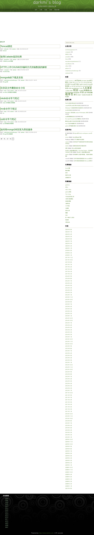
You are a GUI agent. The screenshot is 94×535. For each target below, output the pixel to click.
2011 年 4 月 (68, 404)
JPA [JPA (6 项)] (74, 82)
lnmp (5, 90)
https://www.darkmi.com (46, 533)
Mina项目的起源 (76, 148)
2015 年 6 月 (68, 306)
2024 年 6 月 (68, 234)
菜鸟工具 (67, 210)
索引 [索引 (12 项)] (75, 95)
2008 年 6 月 (68, 474)
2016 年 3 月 (68, 290)
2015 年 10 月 (69, 299)
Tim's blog (68, 194)
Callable (5, 61)
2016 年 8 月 (68, 278)
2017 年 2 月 (68, 273)
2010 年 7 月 (68, 423)
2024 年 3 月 (68, 236)
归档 (50, 9)
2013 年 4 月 (68, 357)
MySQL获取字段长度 (70, 103)
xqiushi (67, 142)
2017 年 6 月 (68, 267)
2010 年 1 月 (68, 437)
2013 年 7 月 (68, 350)
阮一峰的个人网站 (69, 217)
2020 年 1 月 (68, 248)
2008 (6, 525)
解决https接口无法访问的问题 (72, 121)
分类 (41, 9)
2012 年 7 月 (68, 376)
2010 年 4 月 (68, 430)
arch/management (70, 49)
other (66, 66)
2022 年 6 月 (68, 243)
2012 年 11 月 (69, 367)
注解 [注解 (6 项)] (85, 92)
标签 (45, 9)
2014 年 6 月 (68, 325)
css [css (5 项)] (73, 80)
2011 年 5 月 (68, 402)
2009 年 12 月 (69, 439)
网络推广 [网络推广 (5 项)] (79, 95)
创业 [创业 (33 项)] (75, 90)
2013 (6, 515)
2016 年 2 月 (68, 292)
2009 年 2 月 (68, 462)
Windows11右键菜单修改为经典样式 (74, 108)
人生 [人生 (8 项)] (80, 88)
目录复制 (11, 123)
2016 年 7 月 (68, 281)
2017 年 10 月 (69, 260)
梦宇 (66, 173)
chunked (5, 71)
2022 (6, 501)
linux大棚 (67, 168)
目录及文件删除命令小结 (13, 88)
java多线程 (10, 61)
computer (6, 70)
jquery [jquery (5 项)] (76, 82)
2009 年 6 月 (68, 453)
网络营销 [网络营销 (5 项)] (84, 95)
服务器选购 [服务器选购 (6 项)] (76, 92)
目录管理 (14, 92)
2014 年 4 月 (68, 330)
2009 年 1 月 (68, 465)
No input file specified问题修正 (73, 119)
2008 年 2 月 (68, 483)
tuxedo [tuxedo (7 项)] (86, 86)
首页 (36, 9)
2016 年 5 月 (68, 285)
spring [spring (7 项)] (78, 86)
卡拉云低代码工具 (69, 196)
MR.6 (66, 187)
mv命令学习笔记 (9, 108)
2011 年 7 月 (68, 397)
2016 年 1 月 (68, 295)
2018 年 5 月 (68, 250)
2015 (6, 511)
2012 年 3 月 (68, 385)
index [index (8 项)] (84, 80)
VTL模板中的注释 (79, 139)
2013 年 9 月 (68, 346)
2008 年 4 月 (68, 479)
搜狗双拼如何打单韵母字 (80, 146)
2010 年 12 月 (69, 413)
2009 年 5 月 (68, 455)
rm (3, 92)
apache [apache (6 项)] (71, 80)
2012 (6, 517)
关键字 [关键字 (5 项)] (71, 90)
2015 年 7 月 (68, 304)
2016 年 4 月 (68, 288)
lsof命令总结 (68, 110)
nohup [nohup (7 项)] (85, 84)
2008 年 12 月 (69, 467)
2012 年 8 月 (68, 374)
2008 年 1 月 (68, 486)
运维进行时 (68, 177)
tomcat (4, 50)
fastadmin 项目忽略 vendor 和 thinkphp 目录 (76, 112)
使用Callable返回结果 (11, 56)
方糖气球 (67, 203)
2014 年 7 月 (68, 323)
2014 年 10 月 (69, 320)
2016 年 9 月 (68, 276)
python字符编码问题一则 (71, 126)
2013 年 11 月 (69, 341)
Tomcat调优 (6, 46)
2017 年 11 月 (69, 257)
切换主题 (56, 9)
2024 (6, 499)
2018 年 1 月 (68, 255)
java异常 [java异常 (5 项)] (70, 82)
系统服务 (10, 134)
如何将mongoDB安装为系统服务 (16, 129)
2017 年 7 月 (68, 264)
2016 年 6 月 (68, 283)
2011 (6, 519)
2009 (6, 523)
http (9, 71)
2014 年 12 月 (69, 318)
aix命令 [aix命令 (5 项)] (66, 80)
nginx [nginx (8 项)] (81, 84)
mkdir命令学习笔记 (10, 98)
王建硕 (67, 208)
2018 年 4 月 (68, 253)
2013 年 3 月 (68, 360)
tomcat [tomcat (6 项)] (82, 86)
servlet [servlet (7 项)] (74, 86)
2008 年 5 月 (68, 476)
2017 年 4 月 (68, 271)
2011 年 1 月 (68, 411)
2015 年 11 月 (69, 297)
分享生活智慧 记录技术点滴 (47, 6)
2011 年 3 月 (68, 406)
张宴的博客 (68, 201)
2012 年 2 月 (68, 388)
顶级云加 (67, 222)
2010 (6, 521)
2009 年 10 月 (69, 444)
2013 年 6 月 (68, 353)
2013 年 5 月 (68, 355)
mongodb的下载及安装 (12, 77)
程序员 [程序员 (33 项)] (69, 94)
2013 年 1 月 (68, 362)
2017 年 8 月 (68, 262)
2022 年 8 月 (68, 239)
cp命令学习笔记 (8, 119)
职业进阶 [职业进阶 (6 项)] (88, 95)
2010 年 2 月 (68, 434)
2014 (6, 513)
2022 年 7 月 (68, 241)
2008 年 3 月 (68, 481)
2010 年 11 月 (69, 416)
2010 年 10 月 (69, 418)
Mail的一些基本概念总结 (83, 152)
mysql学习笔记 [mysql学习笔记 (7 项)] (75, 84)
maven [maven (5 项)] (82, 82)
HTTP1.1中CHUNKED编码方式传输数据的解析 (24, 67)
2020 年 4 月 (68, 246)
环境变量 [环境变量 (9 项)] (90, 92)
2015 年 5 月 (68, 308)
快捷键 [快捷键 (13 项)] (86, 90)
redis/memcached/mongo (10, 80)
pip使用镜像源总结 (70, 116)
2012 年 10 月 (69, 369)
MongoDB (5, 82)
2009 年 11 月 (69, 441)
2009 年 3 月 (68, 460)
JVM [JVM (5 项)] (79, 82)
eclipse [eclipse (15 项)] (78, 80)
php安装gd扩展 (77, 137)
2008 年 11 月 (69, 469)
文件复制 (6, 123)
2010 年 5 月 (68, 427)
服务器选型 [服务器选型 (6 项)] (71, 92)
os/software (68, 63)
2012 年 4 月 (68, 383)
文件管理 (9, 92)
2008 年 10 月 (69, 472)
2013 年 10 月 (69, 343)
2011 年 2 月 (68, 409)
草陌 (66, 148)
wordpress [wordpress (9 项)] (75, 88)
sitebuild (6, 49)
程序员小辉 (68, 175)
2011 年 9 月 (68, 395)
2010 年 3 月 (68, 432)
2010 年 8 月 (68, 420)
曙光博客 (67, 170)
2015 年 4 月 (68, 311)
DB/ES (67, 54)
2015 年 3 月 (68, 313)
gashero (67, 185)
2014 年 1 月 (68, 336)
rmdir (5, 92)
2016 (6, 509)
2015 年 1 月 (68, 315)
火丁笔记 (67, 206)
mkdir (4, 102)
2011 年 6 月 (68, 399)
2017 (6, 507)
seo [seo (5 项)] (70, 86)
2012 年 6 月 (68, 378)
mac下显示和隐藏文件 (70, 123)
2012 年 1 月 (68, 390)
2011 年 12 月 (69, 392)
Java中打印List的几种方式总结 (73, 105)
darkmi (14, 49)
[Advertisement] (47, 27)
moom (66, 137)
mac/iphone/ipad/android (71, 61)
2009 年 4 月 (68, 458)
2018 (6, 505)
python (67, 68)
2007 (6, 527)
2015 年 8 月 (68, 301)
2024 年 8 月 (68, 229)
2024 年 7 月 (68, 232)
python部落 (68, 192)
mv (3, 113)
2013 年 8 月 (68, 348)
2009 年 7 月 (68, 451)
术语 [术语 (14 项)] (82, 92)
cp (3, 123)
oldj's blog (68, 189)
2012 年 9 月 (68, 371)
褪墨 (66, 212)
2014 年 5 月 (68, 327)
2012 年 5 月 (68, 381)
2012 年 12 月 (69, 365)
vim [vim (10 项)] (70, 88)
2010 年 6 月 (68, 425)
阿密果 (67, 220)
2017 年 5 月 (68, 269)
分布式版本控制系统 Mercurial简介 (83, 158)
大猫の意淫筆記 (69, 199)
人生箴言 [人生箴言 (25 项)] (87, 88)
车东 (66, 215)
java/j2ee (6, 59)
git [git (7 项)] (82, 80)
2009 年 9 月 (68, 446)
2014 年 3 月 (68, 332)
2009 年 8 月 (68, 448)
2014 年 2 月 (68, 334)
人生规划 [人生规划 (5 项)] (67, 90)
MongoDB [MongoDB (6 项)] (86, 82)
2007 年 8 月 (68, 488)
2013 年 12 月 (69, 339)
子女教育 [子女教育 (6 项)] (81, 90)
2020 (6, 503)
